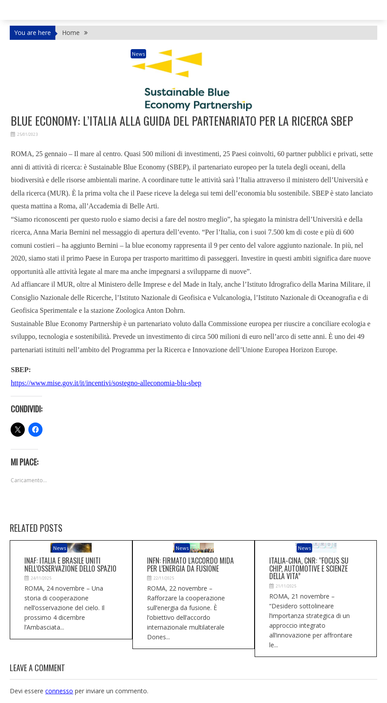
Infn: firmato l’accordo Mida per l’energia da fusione (190, 564)
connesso (59, 691)
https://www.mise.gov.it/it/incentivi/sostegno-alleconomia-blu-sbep (106, 383)
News (138, 53)
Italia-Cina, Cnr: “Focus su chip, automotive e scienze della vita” (308, 568)
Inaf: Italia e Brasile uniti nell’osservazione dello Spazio (70, 564)
